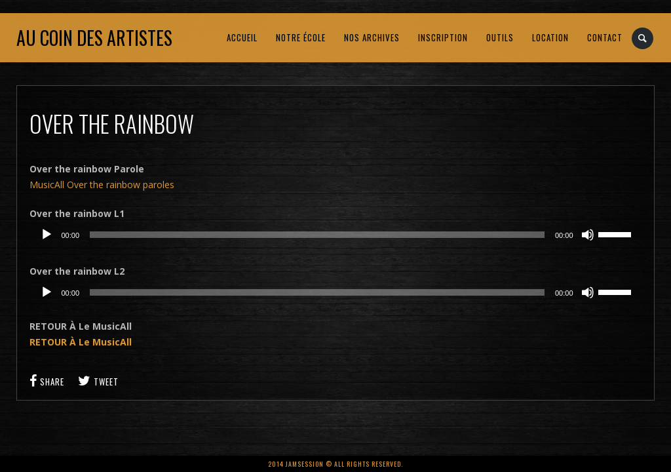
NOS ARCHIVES (372, 37)
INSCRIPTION (443, 37)
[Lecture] (46, 234)
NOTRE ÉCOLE (301, 37)
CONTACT (605, 37)
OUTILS (500, 37)
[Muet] (587, 234)
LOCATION (550, 37)
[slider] (317, 234)
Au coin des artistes (94, 37)
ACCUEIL (242, 37)
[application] (335, 235)
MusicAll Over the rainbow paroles (101, 184)
